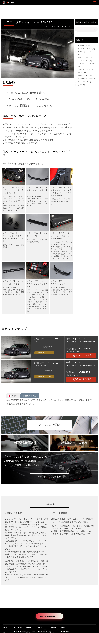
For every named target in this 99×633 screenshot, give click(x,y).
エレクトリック (85, 57)
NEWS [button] (28, 627)
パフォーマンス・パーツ (86, 65)
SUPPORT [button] (53, 627)
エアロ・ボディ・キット (86, 53)
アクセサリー (84, 46)
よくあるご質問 (49, 425)
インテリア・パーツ (86, 49)
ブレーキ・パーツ (85, 69)
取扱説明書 (49, 504)
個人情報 (42, 631)
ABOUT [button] (6, 627)
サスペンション (85, 61)
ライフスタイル (84, 82)
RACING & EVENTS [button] (18, 629)
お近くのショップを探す (49, 477)
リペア (81, 85)
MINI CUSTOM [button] (65, 629)
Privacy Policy (25, 631)
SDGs (49, 631)
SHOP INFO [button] (40, 629)
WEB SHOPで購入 (83, 355)
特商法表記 (35, 631)
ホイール (82, 72)
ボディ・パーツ (85, 75)
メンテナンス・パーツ (87, 79)
